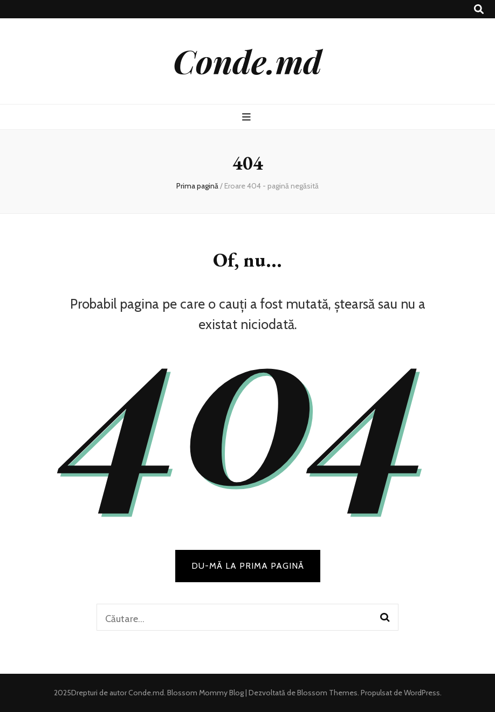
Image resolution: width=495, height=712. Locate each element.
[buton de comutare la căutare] (479, 9)
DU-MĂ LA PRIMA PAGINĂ (247, 566)
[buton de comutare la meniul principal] (247, 117)
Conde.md (247, 60)
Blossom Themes (326, 692)
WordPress (422, 692)
